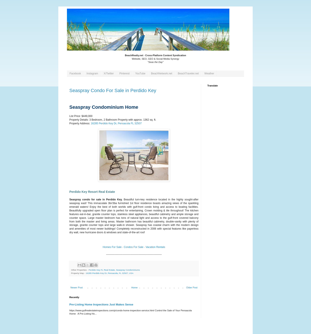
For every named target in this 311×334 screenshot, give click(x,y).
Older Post (191, 287)
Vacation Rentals (155, 247)
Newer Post (76, 287)
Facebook (75, 73)
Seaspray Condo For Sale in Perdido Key (112, 90)
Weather (209, 73)
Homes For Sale (112, 247)
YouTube (140, 73)
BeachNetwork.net (161, 73)
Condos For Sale (133, 247)
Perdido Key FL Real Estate (102, 270)
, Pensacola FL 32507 (116, 123)
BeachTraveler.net (188, 73)
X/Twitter (109, 73)
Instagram (92, 73)
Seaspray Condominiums (128, 270)
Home (134, 287)
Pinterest (124, 73)
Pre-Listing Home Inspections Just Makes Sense (101, 304)
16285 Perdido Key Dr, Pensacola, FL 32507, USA (109, 273)
